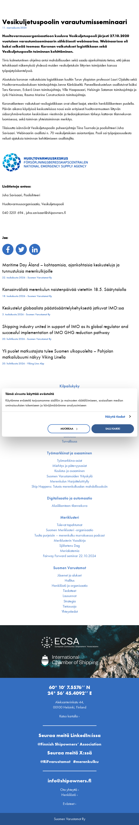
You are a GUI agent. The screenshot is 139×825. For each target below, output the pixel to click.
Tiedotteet (69, 591)
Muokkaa (68, 428)
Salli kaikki (112, 428)
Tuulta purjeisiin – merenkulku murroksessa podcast (69, 535)
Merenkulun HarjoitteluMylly (69, 481)
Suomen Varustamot (69, 568)
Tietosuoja (69, 606)
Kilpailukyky (70, 386)
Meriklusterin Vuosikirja (70, 540)
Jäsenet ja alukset (69, 575)
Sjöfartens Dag (69, 545)
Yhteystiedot (70, 611)
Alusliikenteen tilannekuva (69, 506)
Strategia (70, 601)
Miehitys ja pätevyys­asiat (69, 466)
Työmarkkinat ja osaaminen (69, 453)
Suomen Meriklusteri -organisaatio (69, 530)
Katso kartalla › (69, 716)
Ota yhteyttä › (69, 789)
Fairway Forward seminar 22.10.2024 (69, 556)
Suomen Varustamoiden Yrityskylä (69, 476)
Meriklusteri (69, 517)
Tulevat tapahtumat (69, 525)
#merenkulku (86, 761)
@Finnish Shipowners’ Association (69, 744)
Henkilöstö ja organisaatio (70, 585)
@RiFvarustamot (55, 761)
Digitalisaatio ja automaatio (69, 498)
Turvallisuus (69, 441)
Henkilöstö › (69, 794)
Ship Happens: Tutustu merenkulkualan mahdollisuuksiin (70, 486)
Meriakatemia (69, 551)
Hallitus (70, 580)
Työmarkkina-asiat (69, 460)
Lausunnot (69, 596)
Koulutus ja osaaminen (69, 471)
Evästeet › (69, 803)
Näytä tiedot (115, 416)
